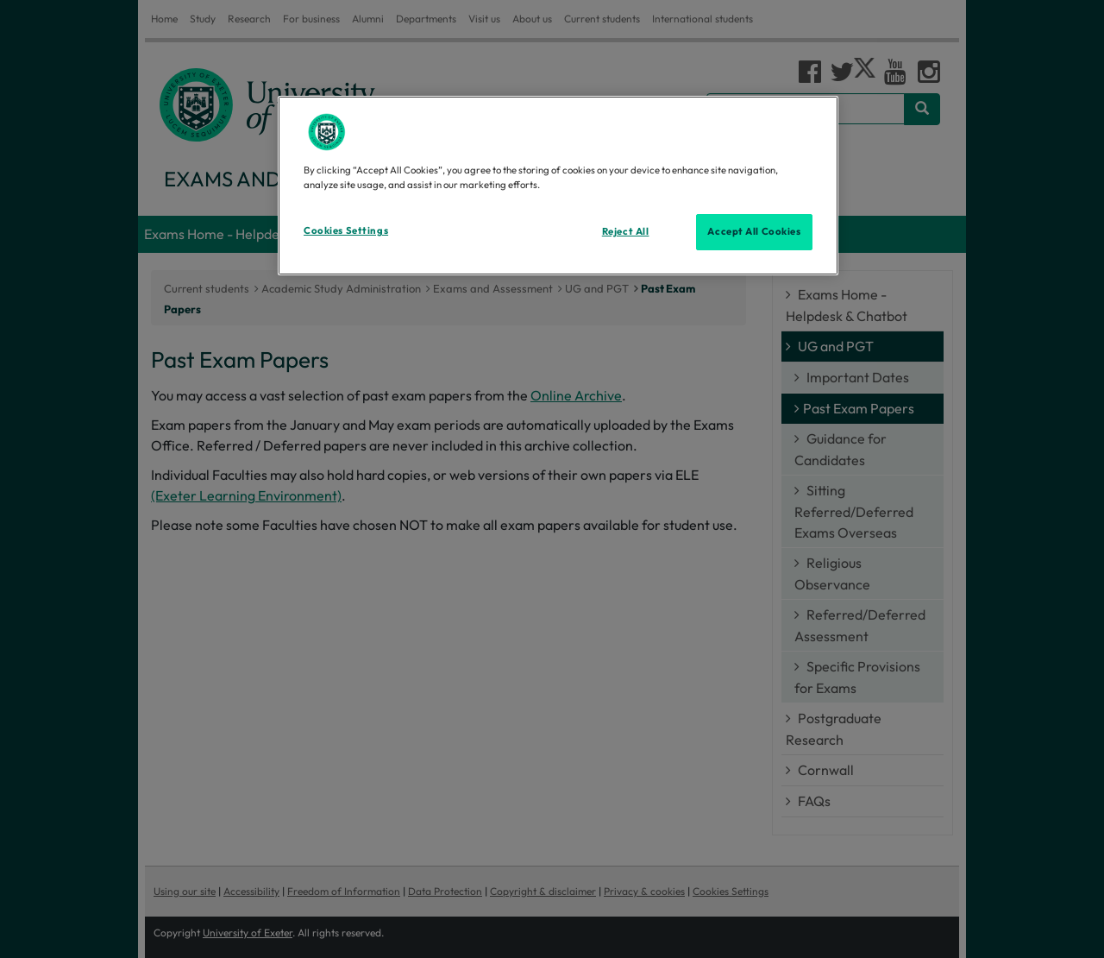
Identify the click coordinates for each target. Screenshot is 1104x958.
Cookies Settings (346, 230)
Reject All (625, 231)
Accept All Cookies (753, 231)
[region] (558, 185)
